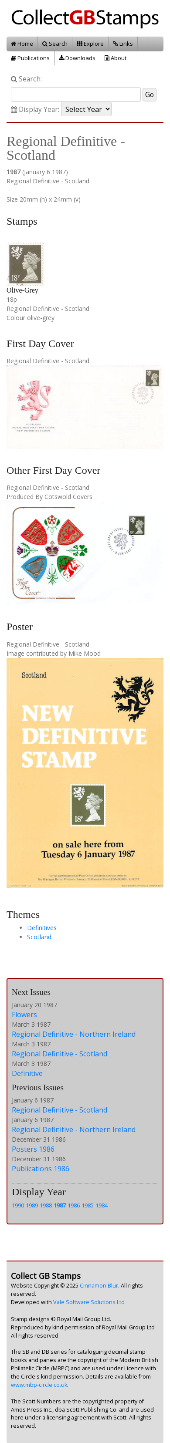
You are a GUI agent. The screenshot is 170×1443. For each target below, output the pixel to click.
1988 (46, 1205)
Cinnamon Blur (99, 1285)
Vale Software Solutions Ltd (89, 1302)
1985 (88, 1205)
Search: (26, 79)
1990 (18, 1205)
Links (123, 43)
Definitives (42, 928)
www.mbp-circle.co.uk (39, 1385)
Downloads (77, 58)
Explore (90, 43)
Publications (30, 58)
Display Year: (35, 109)
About (115, 58)
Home (22, 43)
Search (55, 43)
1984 (101, 1205)
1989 (32, 1205)
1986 (74, 1205)
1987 (60, 1205)
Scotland (39, 937)
